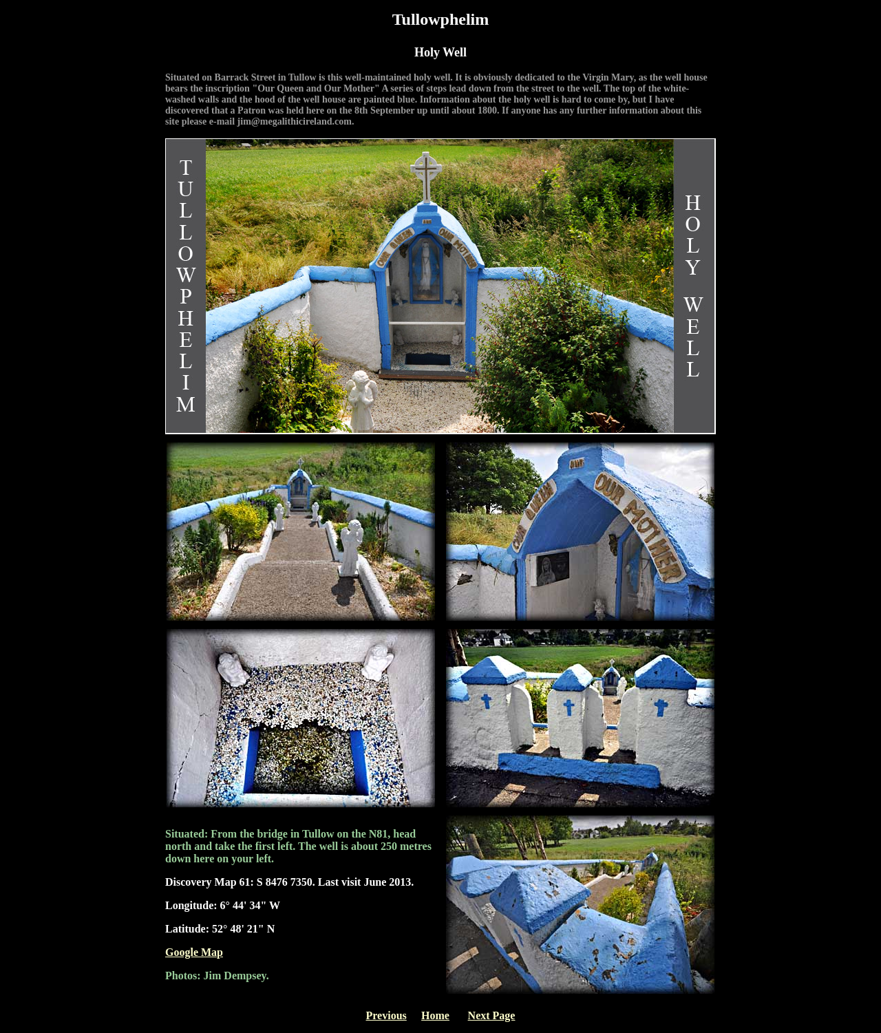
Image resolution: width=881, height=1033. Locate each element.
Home (435, 1015)
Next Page (492, 1015)
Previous (386, 1015)
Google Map (194, 952)
